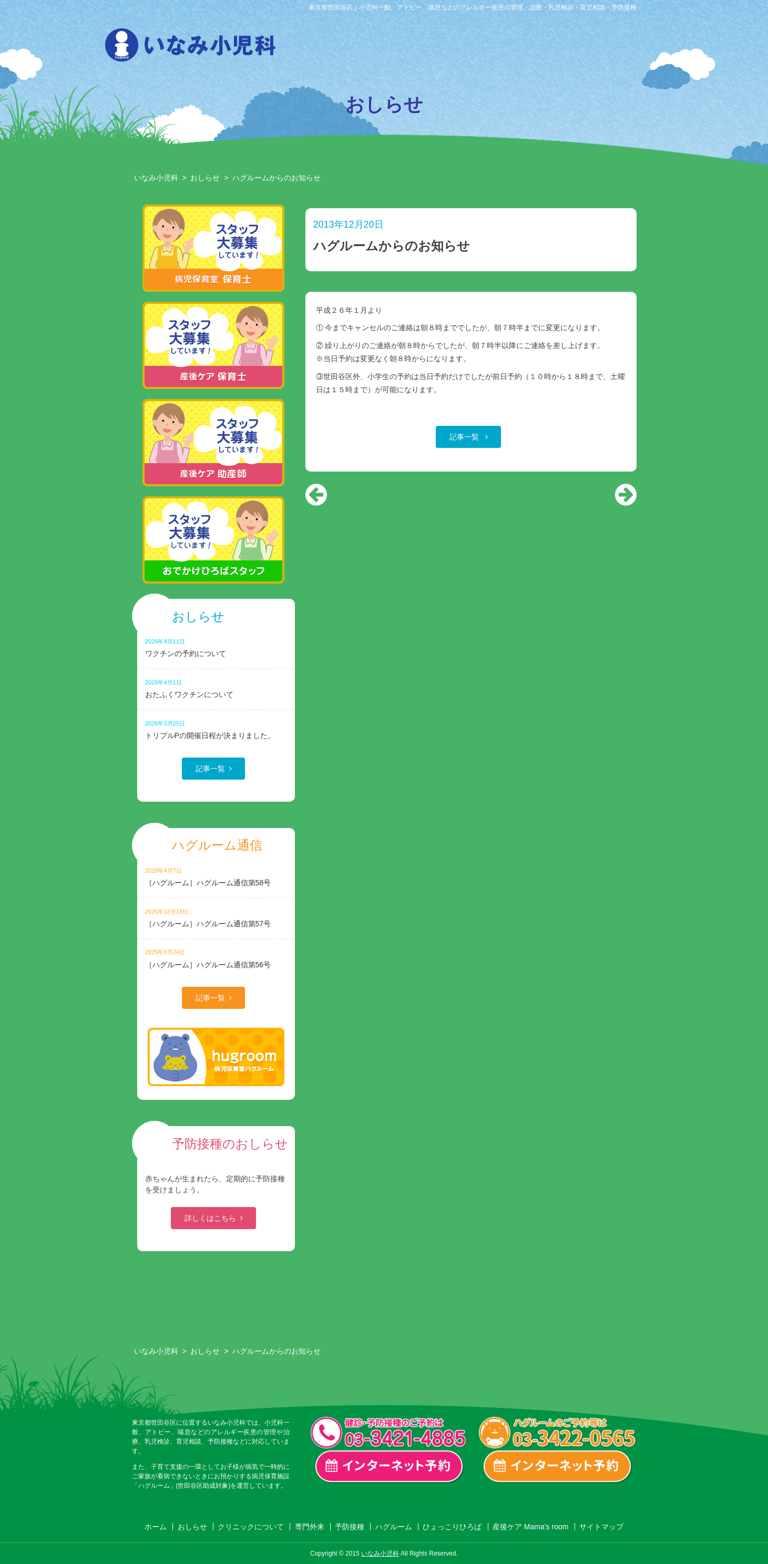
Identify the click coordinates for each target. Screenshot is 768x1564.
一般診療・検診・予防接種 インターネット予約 (389, 1466)
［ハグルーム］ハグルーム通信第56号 (216, 958)
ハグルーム (529, 48)
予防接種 (476, 48)
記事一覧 (465, 437)
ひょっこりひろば (583, 48)
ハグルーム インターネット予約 (558, 1466)
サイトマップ (601, 1526)
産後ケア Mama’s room (636, 48)
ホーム (156, 1526)
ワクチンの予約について (216, 647)
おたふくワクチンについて (216, 688)
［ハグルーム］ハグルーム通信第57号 (216, 917)
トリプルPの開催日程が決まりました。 (216, 729)
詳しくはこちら (210, 1218)
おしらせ (315, 48)
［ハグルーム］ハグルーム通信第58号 (216, 876)
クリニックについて (368, 48)
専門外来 (422, 48)
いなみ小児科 (156, 177)
